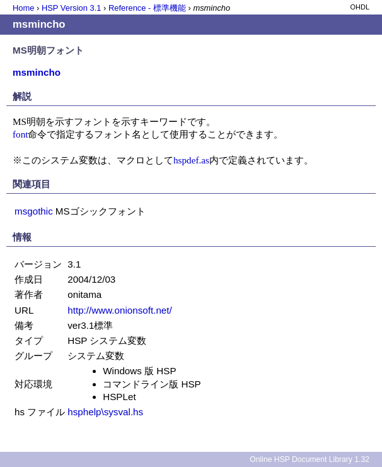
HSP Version (71, 8)
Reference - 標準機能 (147, 8)
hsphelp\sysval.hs (105, 411)
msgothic (33, 211)
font (20, 134)
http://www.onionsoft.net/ (119, 310)
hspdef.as (191, 160)
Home (23, 8)
